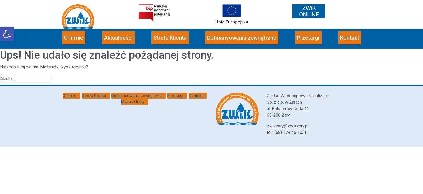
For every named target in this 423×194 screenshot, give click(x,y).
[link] (7, 34)
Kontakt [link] (349, 37)
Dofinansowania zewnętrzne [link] (241, 37)
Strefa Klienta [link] (170, 37)
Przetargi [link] (308, 37)
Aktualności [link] (118, 37)
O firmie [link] (73, 37)
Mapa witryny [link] (132, 101)
